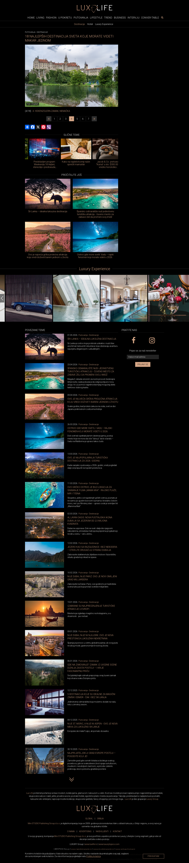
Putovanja (81, 17)
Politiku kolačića (93, 856)
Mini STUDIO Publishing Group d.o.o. (44, 823)
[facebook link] (133, 340)
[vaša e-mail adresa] (143, 357)
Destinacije (79, 24)
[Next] (116, 75)
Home (31, 17)
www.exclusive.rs (125, 849)
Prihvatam (153, 856)
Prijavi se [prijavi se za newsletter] (142, 364)
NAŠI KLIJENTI (102, 831)
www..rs (91, 844)
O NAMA (71, 831)
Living (40, 17)
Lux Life (29, 793)
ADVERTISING (85, 831)
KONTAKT (117, 831)
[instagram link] (152, 340)
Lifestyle (96, 17)
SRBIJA (100, 818)
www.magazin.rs (81, 849)
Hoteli (90, 24)
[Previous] (27, 75)
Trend (108, 17)
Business (120, 17)
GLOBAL (89, 818)
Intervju (133, 17)
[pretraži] (162, 17)
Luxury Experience (104, 24)
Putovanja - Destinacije (89, 335)
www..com (109, 844)
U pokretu (65, 17)
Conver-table (150, 17)
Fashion (51, 17)
